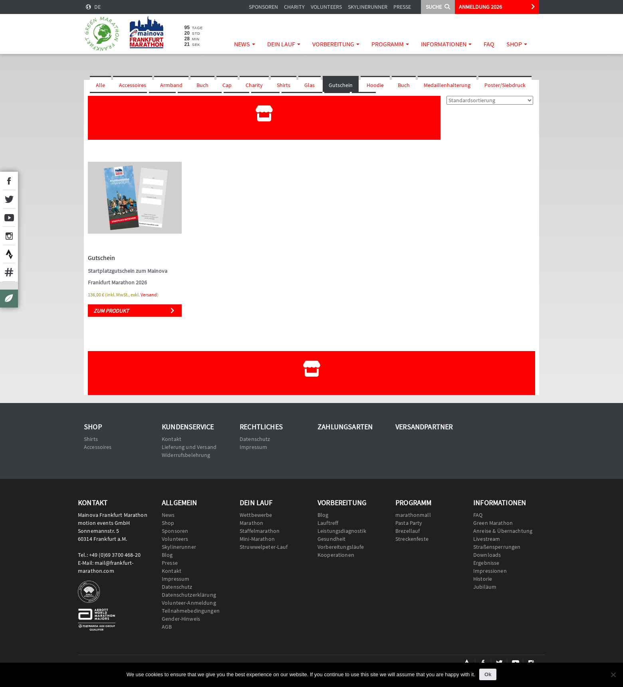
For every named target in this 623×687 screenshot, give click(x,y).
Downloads (487, 554)
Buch (202, 85)
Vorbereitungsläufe (340, 546)
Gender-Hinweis (181, 618)
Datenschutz (255, 439)
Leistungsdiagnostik (341, 530)
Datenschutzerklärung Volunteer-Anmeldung (189, 598)
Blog (167, 554)
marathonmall (413, 514)
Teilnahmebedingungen (191, 610)
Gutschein (341, 85)
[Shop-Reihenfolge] (489, 100)
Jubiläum (484, 586)
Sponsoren (263, 6)
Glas (309, 85)
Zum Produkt (111, 310)
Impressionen (490, 570)
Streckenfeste (412, 538)
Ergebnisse (486, 562)
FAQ (489, 44)
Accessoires (132, 85)
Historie (482, 578)
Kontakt (171, 439)
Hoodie (375, 85)
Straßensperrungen (496, 546)
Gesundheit (331, 538)
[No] (613, 675)
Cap (227, 85)
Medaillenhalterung (447, 85)
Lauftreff (327, 522)
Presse (402, 6)
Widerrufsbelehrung (186, 455)
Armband (171, 85)
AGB (167, 626)
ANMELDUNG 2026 (480, 6)
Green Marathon (493, 522)
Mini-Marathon (257, 538)
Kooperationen (335, 554)
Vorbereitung (335, 44)
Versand (149, 295)
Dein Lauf (283, 44)
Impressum (253, 447)
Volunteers (326, 6)
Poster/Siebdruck (505, 85)
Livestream (486, 538)
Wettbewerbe (256, 514)
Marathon (251, 522)
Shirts (283, 85)
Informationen (446, 44)
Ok (487, 674)
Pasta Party (409, 522)
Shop (516, 44)
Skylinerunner (367, 6)
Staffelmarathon (260, 530)
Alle (100, 85)
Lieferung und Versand (189, 447)
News (244, 44)
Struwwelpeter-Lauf (264, 546)
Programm (390, 44)
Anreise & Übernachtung (502, 530)
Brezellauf (407, 530)
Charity (294, 6)
